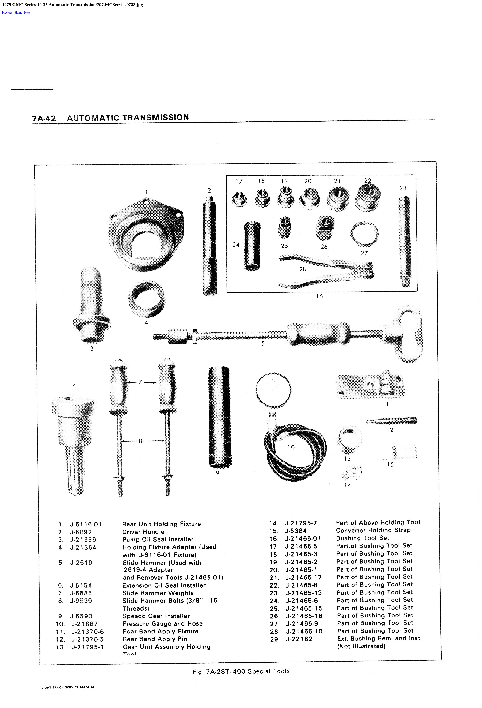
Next (27, 12)
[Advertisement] (241, 46)
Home (18, 12)
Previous (7, 12)
